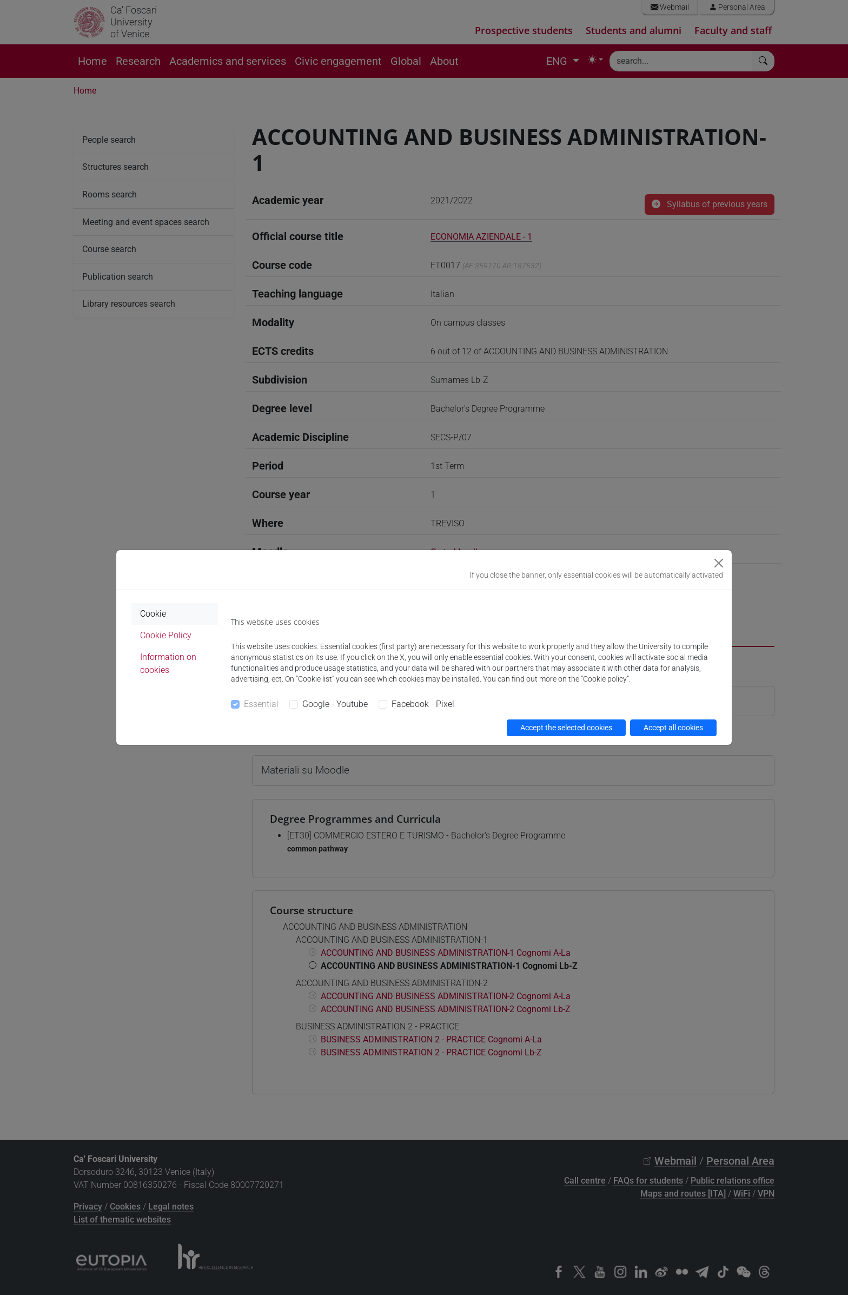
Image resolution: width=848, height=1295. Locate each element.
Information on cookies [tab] (168, 663)
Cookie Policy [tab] (165, 635)
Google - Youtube (335, 704)
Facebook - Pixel (423, 704)
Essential (261, 704)
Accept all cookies (673, 727)
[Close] (718, 563)
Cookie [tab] (153, 614)
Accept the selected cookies (566, 727)
